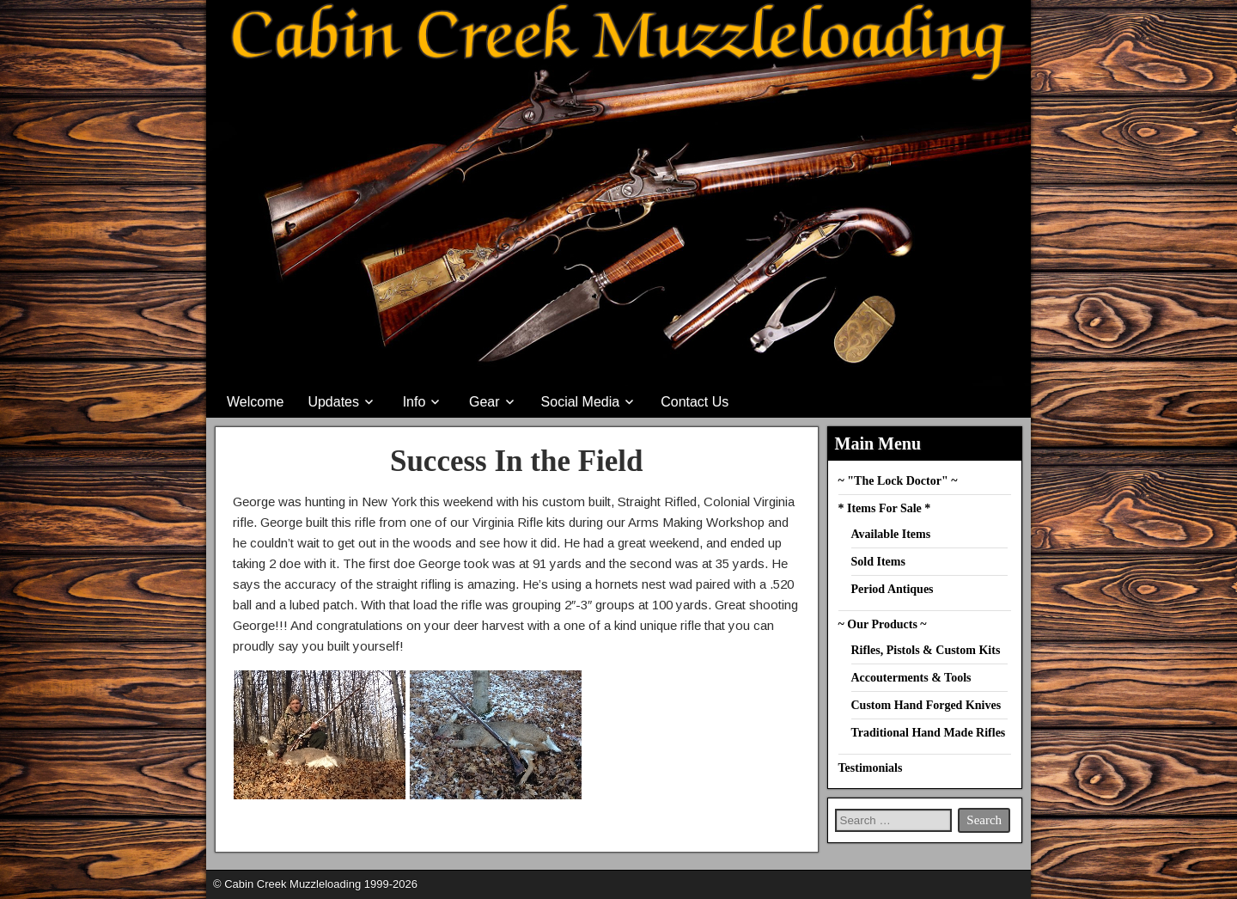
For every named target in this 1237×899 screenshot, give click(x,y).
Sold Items (878, 561)
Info (414, 401)
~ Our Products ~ (882, 624)
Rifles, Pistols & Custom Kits (926, 650)
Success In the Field (516, 461)
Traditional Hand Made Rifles (928, 732)
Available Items (891, 534)
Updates (333, 401)
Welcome (255, 401)
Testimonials (870, 767)
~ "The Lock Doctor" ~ (898, 480)
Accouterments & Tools (911, 677)
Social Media (580, 401)
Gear (484, 401)
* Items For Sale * (884, 508)
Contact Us (694, 401)
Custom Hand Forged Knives (926, 705)
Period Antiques (892, 589)
